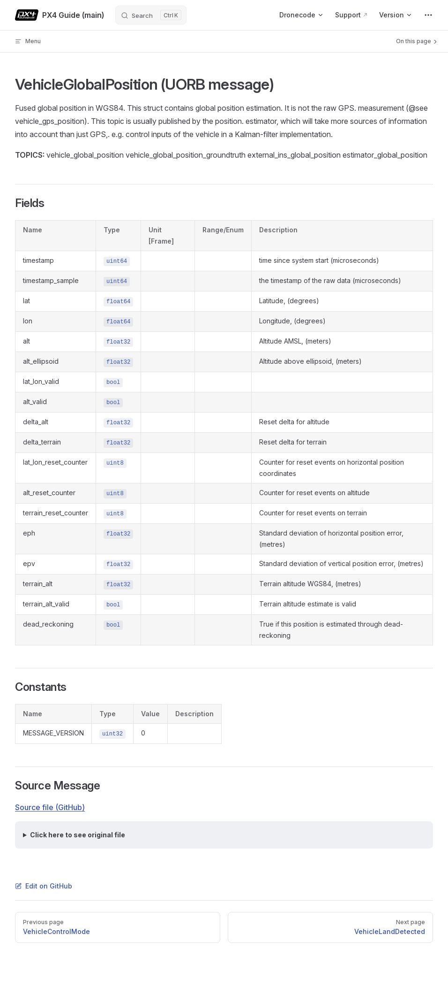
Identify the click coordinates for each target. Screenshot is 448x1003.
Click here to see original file (77, 835)
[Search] (151, 15)
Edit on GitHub (43, 886)
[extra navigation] (428, 15)
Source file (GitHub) (50, 807)
